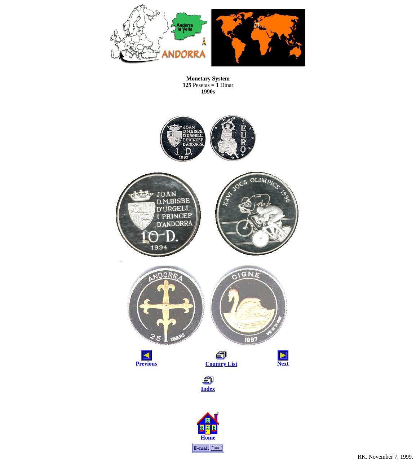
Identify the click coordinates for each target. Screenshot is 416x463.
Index (208, 389)
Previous (146, 364)
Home (208, 437)
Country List (221, 364)
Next (283, 364)
